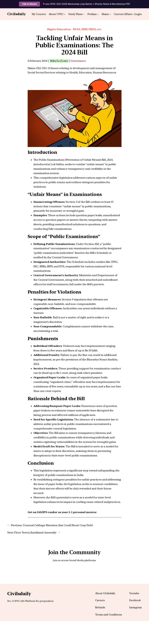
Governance (78, 60)
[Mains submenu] (110, 14)
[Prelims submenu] (98, 14)
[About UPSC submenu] (64, 14)
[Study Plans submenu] (84, 14)
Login (138, 14)
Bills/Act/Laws (59, 60)
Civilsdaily (16, 14)
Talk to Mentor (29, 4)
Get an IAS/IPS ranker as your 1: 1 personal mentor (62, 512)
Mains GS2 (34, 68)
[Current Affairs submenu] (133, 14)
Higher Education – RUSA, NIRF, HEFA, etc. (74, 29)
